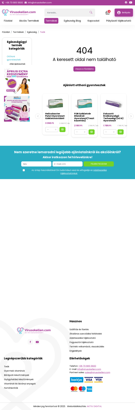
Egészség (32, 32)
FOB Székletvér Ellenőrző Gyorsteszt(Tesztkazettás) (84, 117)
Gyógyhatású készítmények (17, 107)
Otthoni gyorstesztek (14, 58)
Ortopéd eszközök (16, 178)
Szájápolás (12, 148)
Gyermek (12, 129)
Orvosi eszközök (15, 170)
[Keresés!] (91, 13)
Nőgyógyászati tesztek (17, 74)
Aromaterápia (14, 165)
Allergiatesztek (17, 63)
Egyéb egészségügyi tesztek (17, 83)
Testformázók (17, 212)
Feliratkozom (99, 299)
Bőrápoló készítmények (17, 123)
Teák (12, 113)
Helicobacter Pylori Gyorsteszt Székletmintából (55, 116)
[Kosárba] (62, 129)
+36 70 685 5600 (14, 2)
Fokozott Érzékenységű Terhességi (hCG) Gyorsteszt (113, 117)
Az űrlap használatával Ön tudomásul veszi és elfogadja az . (69, 307)
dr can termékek (16, 217)
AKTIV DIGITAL (94, 406)
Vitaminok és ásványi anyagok (16, 98)
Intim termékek (15, 152)
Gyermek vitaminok (15, 143)
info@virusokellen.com (40, 2)
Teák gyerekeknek (16, 135)
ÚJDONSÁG (13, 174)
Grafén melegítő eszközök (14, 201)
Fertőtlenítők (14, 157)
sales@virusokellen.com (97, 372)
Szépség (11, 117)
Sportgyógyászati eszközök (18, 192)
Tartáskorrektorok (18, 208)
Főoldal (6, 32)
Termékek (18, 32)
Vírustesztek (16, 68)
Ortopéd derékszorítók (17, 184)
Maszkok (11, 161)
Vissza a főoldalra (84, 68)
